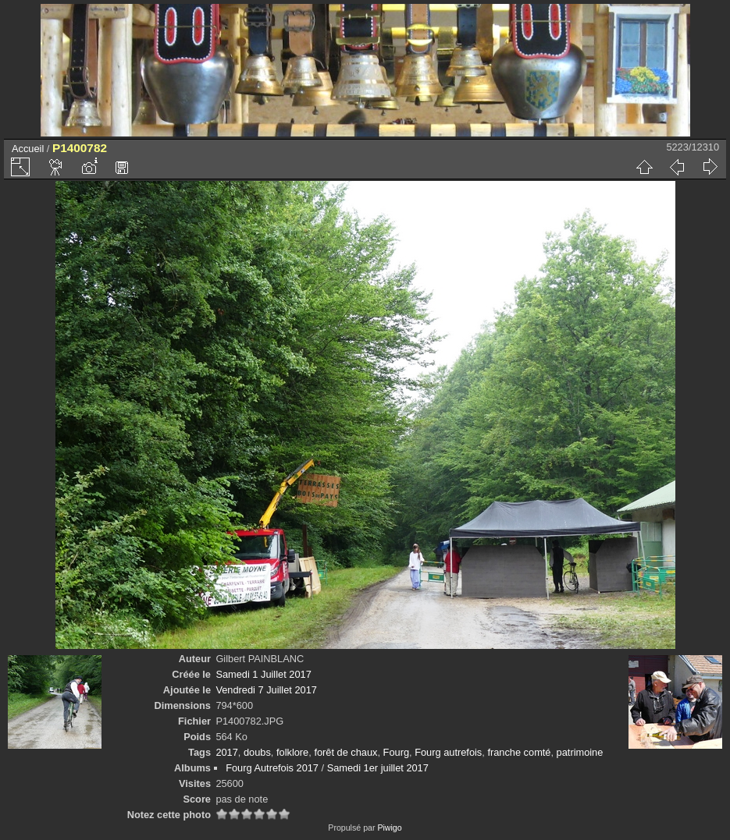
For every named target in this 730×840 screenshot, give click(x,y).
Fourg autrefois (448, 752)
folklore (292, 752)
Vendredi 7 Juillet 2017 (266, 690)
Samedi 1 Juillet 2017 (263, 674)
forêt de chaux (345, 752)
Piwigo (389, 827)
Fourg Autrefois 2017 (272, 768)
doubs (257, 752)
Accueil (28, 148)
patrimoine (580, 752)
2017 (226, 752)
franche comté (518, 752)
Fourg (396, 752)
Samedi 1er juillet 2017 (378, 768)
